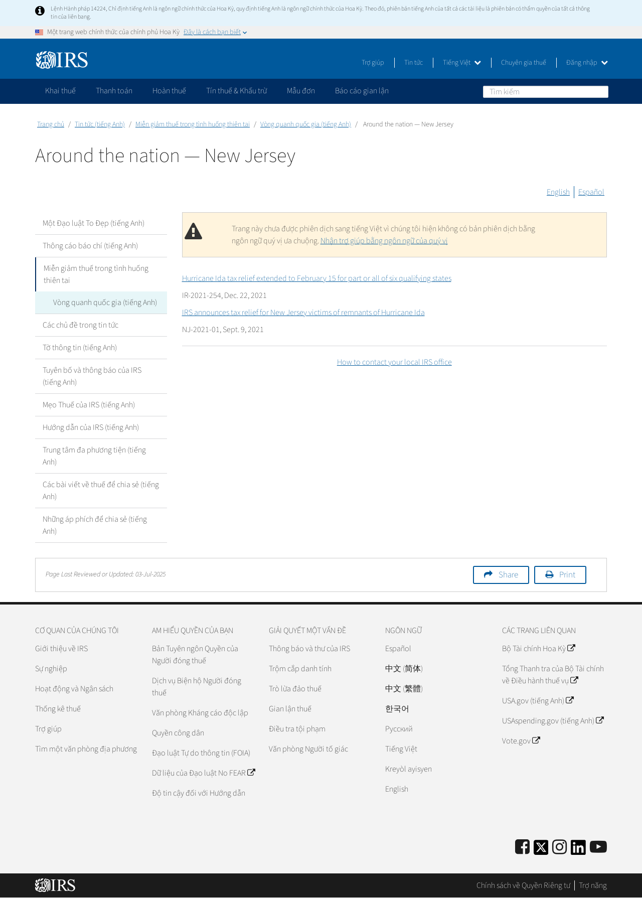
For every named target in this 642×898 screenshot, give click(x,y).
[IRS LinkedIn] (578, 850)
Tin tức (413, 63)
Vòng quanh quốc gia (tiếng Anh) (305, 124)
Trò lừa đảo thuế (295, 688)
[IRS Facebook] (522, 847)
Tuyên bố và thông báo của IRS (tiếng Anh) (92, 376)
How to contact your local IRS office (394, 362)
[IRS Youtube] (598, 847)
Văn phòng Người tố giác (308, 749)
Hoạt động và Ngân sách (74, 688)
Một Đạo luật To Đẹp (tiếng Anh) (93, 223)
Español (591, 192)
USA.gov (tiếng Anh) (537, 700)
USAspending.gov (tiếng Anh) (552, 720)
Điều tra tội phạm (297, 728)
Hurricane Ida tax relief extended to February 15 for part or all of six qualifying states (316, 278)
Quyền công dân (178, 732)
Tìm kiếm (600, 91)
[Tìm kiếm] (545, 92)
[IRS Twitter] (541, 850)
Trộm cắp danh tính (300, 668)
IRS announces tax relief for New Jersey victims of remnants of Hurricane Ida (303, 312)
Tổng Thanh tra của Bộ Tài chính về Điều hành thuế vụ (553, 674)
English (558, 192)
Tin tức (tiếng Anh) (100, 124)
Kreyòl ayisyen (408, 769)
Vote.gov (521, 740)
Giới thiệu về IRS (61, 648)
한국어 (397, 708)
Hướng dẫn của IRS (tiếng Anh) (91, 427)
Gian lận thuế (290, 708)
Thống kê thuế (58, 708)
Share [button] (508, 575)
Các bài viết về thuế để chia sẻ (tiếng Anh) (101, 490)
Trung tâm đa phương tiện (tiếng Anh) (94, 456)
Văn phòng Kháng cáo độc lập (200, 712)
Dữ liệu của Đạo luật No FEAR (203, 773)
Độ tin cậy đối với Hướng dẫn (198, 793)
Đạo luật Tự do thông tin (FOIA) (201, 753)
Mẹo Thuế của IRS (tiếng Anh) (89, 404)
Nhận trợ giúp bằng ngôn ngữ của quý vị (384, 240)
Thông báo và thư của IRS (309, 648)
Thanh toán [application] (114, 90)
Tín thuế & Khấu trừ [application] (236, 90)
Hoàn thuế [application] (169, 90)
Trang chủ (50, 124)
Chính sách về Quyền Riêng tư (523, 885)
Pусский (399, 728)
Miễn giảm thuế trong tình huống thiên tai (192, 124)
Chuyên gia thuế (523, 63)
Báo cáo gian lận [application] (362, 90)
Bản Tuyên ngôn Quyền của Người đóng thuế (195, 654)
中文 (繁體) (404, 688)
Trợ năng (593, 885)
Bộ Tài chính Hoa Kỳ (538, 648)
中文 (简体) (404, 668)
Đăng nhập (587, 63)
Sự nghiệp (51, 668)
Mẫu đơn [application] (301, 90)
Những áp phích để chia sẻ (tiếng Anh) (95, 525)
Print (567, 575)
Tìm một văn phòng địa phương (86, 749)
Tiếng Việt (462, 63)
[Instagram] (559, 847)
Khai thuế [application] (60, 90)
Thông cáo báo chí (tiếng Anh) (90, 245)
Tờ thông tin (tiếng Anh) (80, 347)
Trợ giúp (373, 63)
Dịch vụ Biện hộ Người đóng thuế (196, 686)
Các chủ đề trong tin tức (80, 325)
